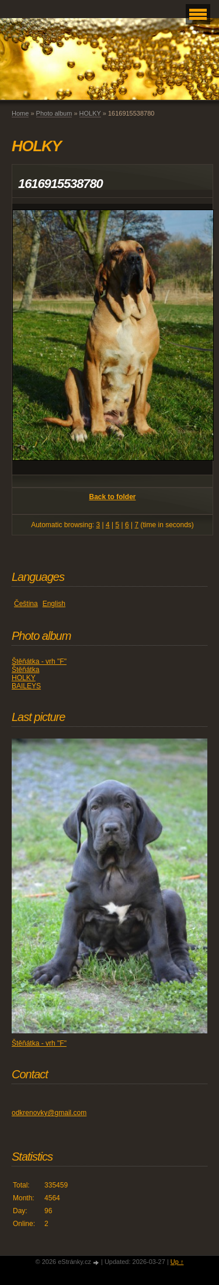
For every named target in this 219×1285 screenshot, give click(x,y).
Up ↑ (177, 1261)
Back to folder (112, 497)
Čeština (26, 604)
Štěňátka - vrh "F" (39, 661)
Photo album (54, 113)
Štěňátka (25, 670)
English (54, 604)
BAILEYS (26, 686)
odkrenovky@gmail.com (49, 1113)
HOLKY (90, 113)
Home (20, 113)
